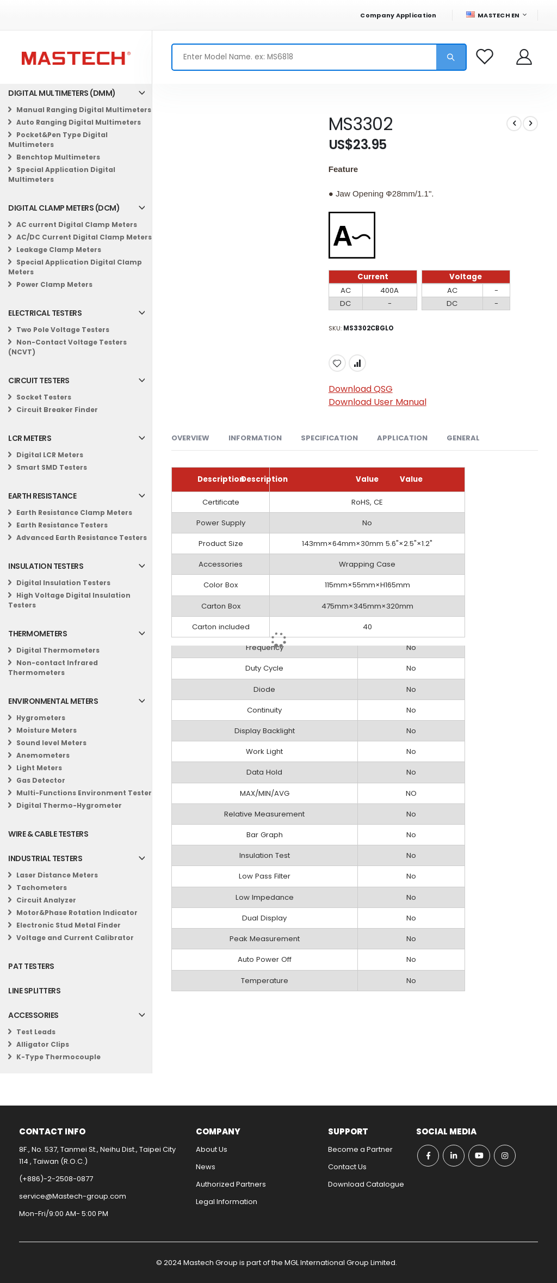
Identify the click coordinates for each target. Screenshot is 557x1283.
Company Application (398, 15)
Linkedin (454, 1156)
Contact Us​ (347, 1167)
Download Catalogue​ (366, 1184)
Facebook (428, 1156)
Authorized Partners (231, 1184)
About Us (211, 1149)
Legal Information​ (226, 1201)
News (205, 1167)
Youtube (479, 1156)
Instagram (505, 1156)
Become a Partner (360, 1149)
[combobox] (319, 57)
